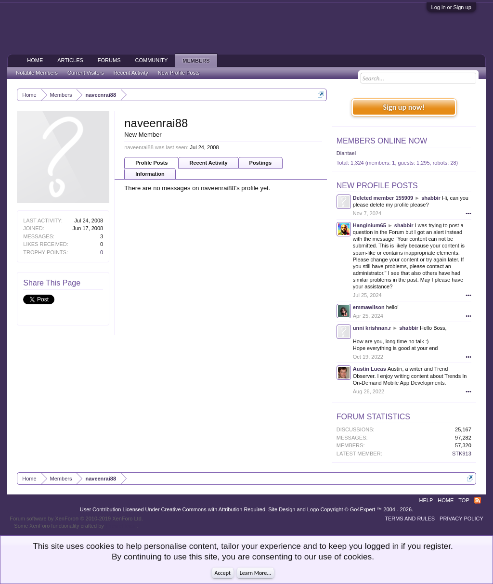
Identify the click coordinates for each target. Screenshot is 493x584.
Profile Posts (151, 163)
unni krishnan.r (372, 328)
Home (35, 60)
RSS (477, 500)
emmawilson (369, 307)
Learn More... (256, 573)
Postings (260, 163)
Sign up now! (404, 107)
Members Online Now (382, 141)
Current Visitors (85, 73)
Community (151, 60)
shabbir (431, 198)
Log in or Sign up (451, 7)
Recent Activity (208, 163)
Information (150, 174)
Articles (70, 60)
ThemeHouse (121, 526)
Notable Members (37, 73)
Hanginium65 (369, 225)
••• (468, 213)
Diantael (346, 153)
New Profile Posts (377, 186)
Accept (223, 573)
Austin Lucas (369, 369)
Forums (109, 60)
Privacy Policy (461, 518)
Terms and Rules (410, 518)
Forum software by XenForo (76, 518)
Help (426, 500)
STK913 (461, 453)
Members (195, 61)
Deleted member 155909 (383, 198)
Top (463, 500)
